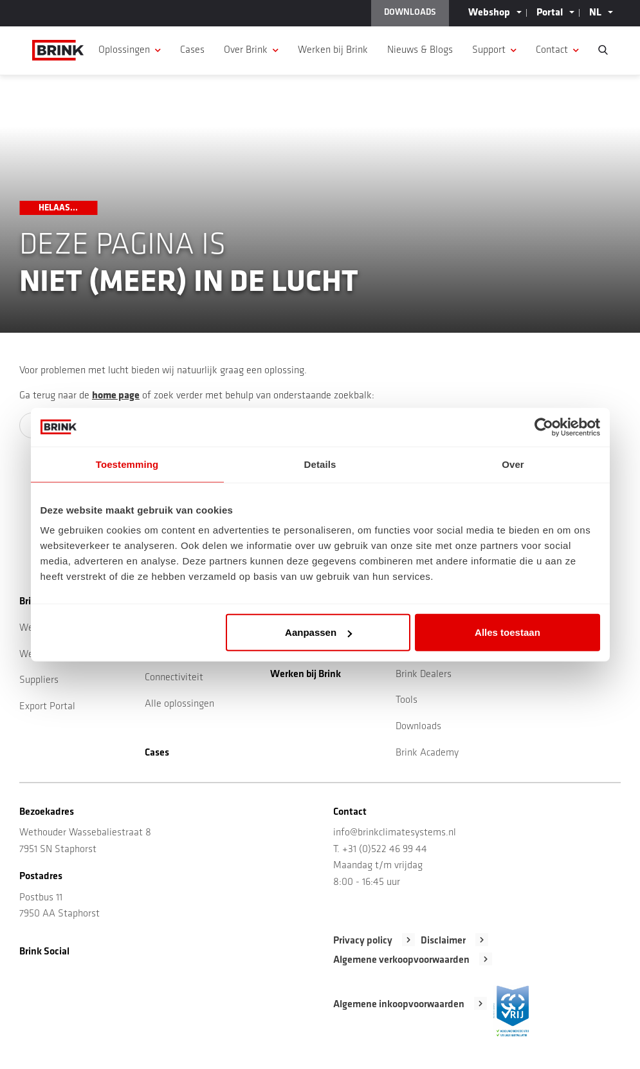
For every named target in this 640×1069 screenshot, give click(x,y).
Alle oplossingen (179, 704)
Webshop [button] (489, 13)
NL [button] (595, 13)
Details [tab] (320, 463)
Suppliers (39, 680)
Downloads (418, 726)
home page (116, 396)
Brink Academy (427, 753)
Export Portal (47, 707)
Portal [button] (549, 13)
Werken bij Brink (333, 50)
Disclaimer (443, 941)
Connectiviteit (174, 678)
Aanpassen (318, 632)
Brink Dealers (424, 674)
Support (489, 50)
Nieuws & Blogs (420, 50)
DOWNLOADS (410, 12)
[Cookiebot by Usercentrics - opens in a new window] (544, 426)
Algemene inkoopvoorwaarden (398, 1004)
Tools (406, 700)
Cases (192, 50)
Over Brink (246, 50)
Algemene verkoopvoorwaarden (401, 960)
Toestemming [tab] (127, 463)
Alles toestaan (507, 632)
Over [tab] (513, 463)
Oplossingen (124, 50)
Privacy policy (362, 941)
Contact (552, 50)
